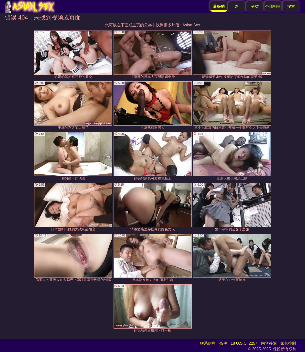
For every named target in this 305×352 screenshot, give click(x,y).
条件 (223, 343)
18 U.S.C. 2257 (244, 343)
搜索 (291, 6)
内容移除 (269, 343)
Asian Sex (191, 25)
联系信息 (208, 343)
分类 (255, 6)
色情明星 (273, 6)
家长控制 (288, 343)
